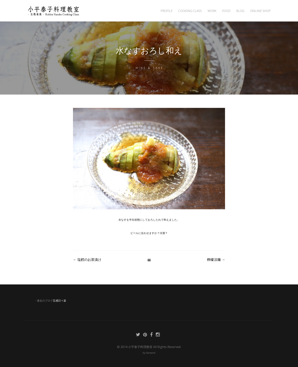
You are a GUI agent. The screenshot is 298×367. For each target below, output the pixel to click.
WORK (212, 11)
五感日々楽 (59, 300)
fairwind (150, 352)
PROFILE (167, 11)
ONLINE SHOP (260, 11)
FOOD (226, 11)
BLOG (240, 11)
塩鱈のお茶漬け (87, 259)
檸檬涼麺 (216, 259)
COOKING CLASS (190, 11)
